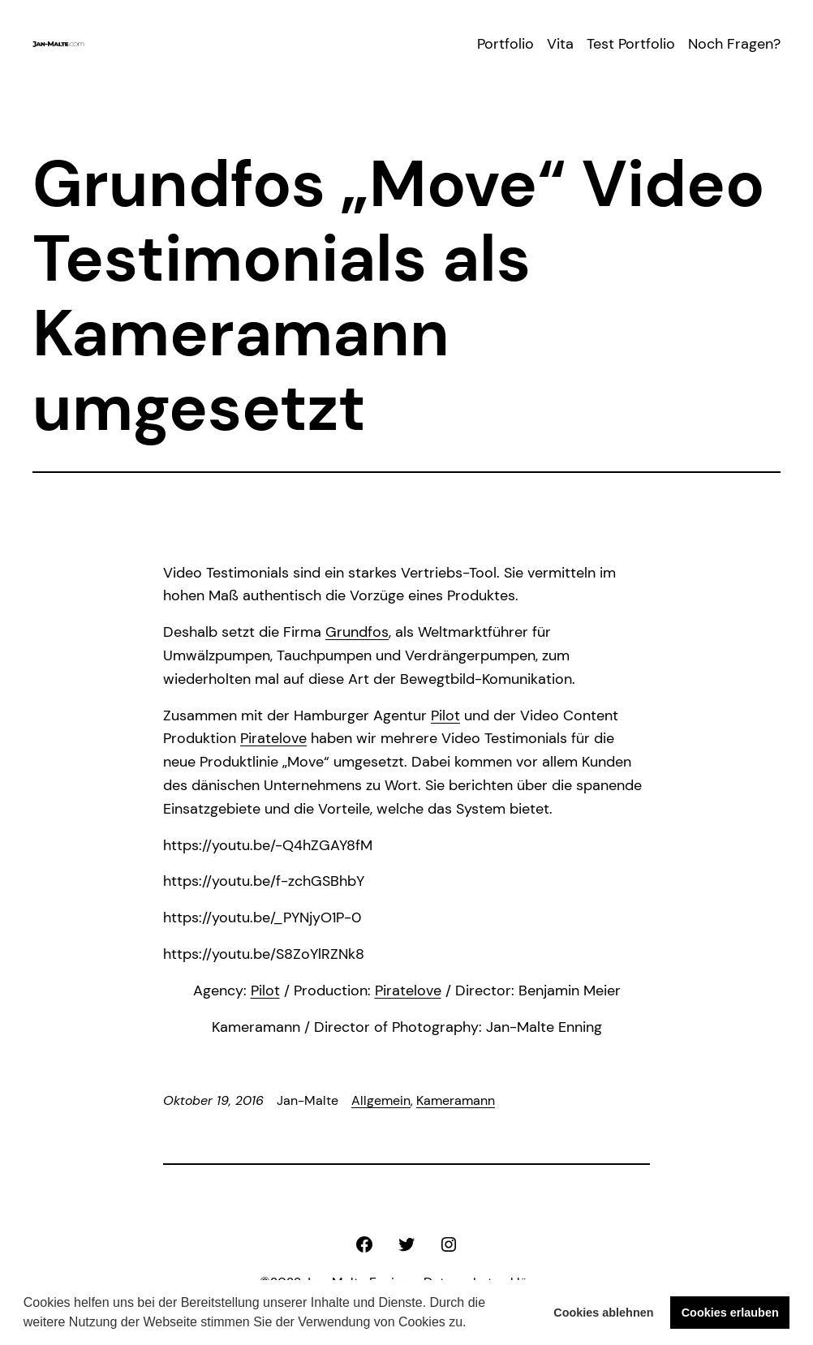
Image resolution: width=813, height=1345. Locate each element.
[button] (472, 1323)
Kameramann (455, 1100)
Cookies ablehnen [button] (603, 1312)
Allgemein (381, 1100)
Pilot (445, 715)
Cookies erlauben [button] (730, 1312)
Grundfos (357, 632)
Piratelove (273, 738)
